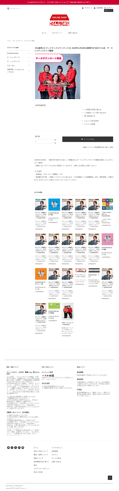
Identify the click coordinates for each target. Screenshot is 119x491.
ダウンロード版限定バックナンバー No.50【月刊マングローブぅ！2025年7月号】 (81, 250)
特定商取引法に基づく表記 (103, 147)
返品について (88, 147)
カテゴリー (57, 33)
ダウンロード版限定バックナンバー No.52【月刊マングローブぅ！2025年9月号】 (54, 285)
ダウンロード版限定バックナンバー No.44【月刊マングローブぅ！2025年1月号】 (67, 215)
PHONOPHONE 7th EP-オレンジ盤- (40, 283)
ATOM (40, 472)
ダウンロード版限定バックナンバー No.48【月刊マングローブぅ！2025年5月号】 (54, 250)
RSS (35, 472)
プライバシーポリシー (41, 468)
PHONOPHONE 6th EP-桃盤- (107, 248)
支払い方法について (41, 451)
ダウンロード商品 (29, 40)
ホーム (44, 33)
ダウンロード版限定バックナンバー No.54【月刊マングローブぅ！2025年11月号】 (107, 285)
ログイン (110, 8)
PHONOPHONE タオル (93, 275)
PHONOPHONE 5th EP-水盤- (53, 213)
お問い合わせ (72, 33)
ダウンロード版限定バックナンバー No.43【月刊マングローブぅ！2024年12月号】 (41, 215)
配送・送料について (41, 455)
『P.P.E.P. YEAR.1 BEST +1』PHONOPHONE (106, 214)
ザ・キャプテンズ (18, 40)
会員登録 (100, 8)
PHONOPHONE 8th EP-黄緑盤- (53, 312)
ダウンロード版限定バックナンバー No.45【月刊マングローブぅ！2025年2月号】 (81, 215)
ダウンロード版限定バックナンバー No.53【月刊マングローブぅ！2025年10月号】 (67, 285)
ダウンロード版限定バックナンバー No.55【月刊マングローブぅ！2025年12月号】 (41, 319)
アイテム (108, 10)
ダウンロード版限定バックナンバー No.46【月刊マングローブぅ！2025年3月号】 (94, 215)
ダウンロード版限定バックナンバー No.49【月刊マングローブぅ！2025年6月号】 (67, 250)
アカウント (88, 8)
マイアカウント (57, 448)
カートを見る (56, 458)
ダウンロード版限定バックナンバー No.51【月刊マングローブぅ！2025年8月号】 (94, 250)
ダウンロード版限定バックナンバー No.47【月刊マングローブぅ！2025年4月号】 (41, 250)
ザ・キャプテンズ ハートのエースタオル (80, 275)
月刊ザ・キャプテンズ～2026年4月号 (67, 323)
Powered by (16, 488)
